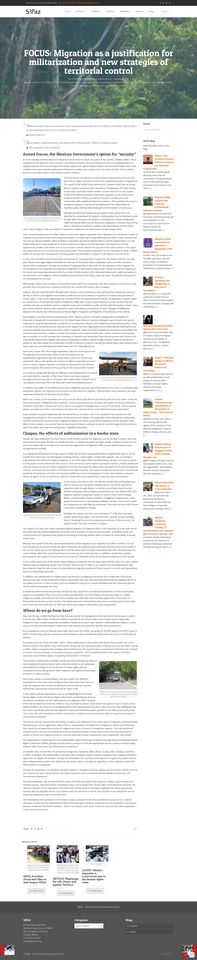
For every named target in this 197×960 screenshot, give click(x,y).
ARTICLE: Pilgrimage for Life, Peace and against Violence (66, 881)
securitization (157, 82)
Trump (109, 85)
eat (57, 82)
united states (119, 85)
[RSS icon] (170, 3)
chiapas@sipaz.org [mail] (90, 3)
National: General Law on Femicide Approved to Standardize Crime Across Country (157, 245)
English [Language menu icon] (166, 12)
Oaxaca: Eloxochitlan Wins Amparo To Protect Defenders (164, 485)
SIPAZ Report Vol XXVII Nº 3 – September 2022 (107, 79)
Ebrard (63, 82)
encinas (70, 82)
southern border (97, 85)
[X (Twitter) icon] (163, 3)
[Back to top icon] (185, 954)
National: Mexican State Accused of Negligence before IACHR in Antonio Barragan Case (157, 450)
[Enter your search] (158, 129)
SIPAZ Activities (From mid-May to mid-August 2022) (34, 879)
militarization (120, 82)
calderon (50, 82)
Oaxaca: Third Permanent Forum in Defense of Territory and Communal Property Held (158, 162)
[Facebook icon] (160, 3)
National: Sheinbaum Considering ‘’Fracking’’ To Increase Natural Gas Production (158, 524)
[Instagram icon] (166, 3)
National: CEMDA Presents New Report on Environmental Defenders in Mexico (156, 204)
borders (36, 82)
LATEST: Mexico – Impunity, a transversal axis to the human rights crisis (94, 876)
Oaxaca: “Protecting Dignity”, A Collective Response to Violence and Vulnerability (158, 364)
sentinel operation (80, 85)
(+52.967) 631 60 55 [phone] (68, 3)
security (168, 82)
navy (130, 82)
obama (136, 82)
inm (84, 82)
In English (131, 932)
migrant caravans (95, 82)
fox (76, 82)
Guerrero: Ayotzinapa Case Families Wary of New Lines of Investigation (156, 284)
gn (80, 82)
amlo (29, 82)
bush (43, 82)
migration (108, 82)
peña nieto (145, 82)
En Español (132, 926)
